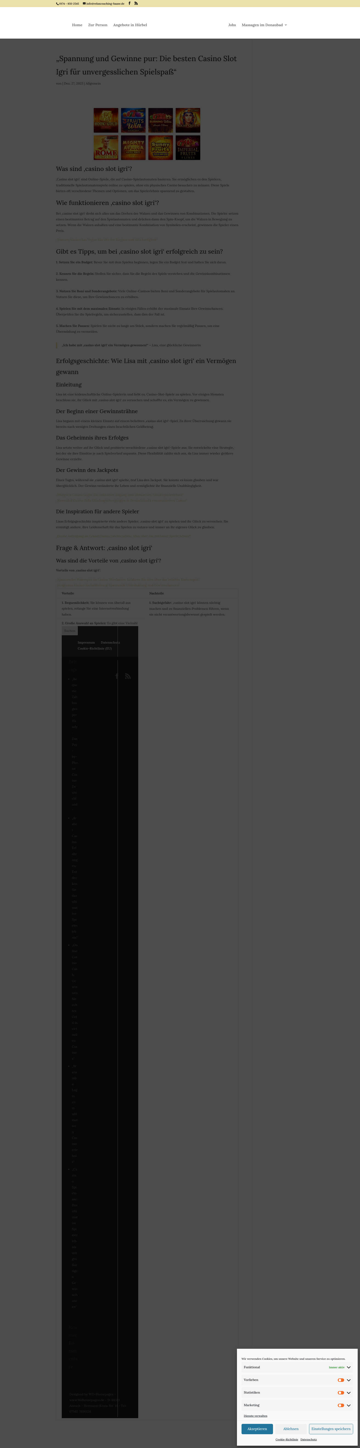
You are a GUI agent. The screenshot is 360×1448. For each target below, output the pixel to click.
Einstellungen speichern (331, 1429)
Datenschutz (309, 1439)
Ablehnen (290, 1429)
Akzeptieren (257, 1429)
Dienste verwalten (255, 1415)
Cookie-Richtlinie (287, 1439)
